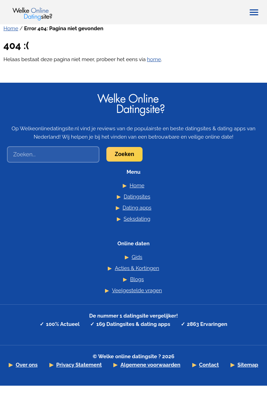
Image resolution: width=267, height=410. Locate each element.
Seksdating (137, 219)
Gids (137, 257)
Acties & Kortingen (137, 268)
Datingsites (137, 197)
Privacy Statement (79, 365)
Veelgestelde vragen (137, 290)
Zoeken (124, 154)
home (154, 59)
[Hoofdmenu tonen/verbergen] (254, 12)
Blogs (137, 279)
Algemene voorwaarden (150, 365)
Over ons (27, 365)
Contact (209, 365)
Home (10, 28)
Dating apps (137, 208)
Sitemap (247, 365)
